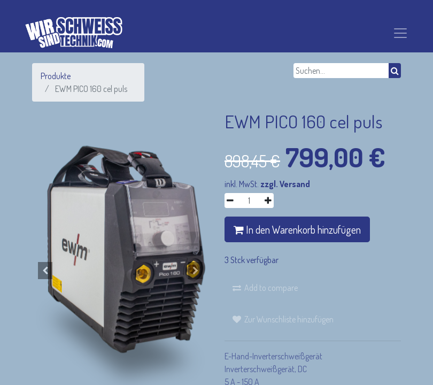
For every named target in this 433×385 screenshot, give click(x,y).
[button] (45, 270)
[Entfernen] (230, 200)
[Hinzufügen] (268, 200)
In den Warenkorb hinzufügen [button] (297, 229)
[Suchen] (395, 70)
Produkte (56, 76)
